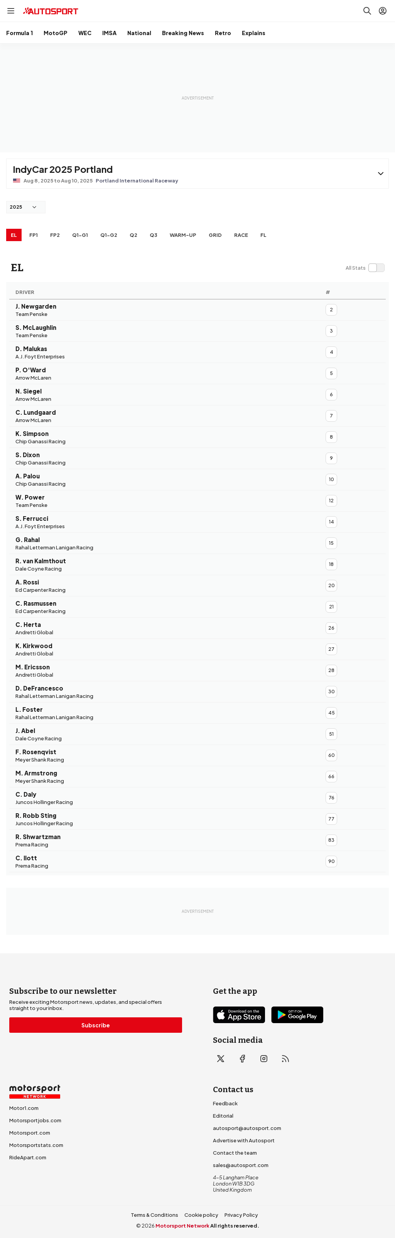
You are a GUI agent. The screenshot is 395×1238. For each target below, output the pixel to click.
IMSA (109, 32)
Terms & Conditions (154, 1215)
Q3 (153, 235)
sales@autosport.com (240, 1165)
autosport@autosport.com (247, 1128)
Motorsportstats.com (36, 1145)
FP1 (33, 235)
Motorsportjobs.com (35, 1120)
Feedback (225, 1103)
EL (14, 235)
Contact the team (235, 1153)
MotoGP (56, 32)
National (139, 32)
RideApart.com (27, 1157)
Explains (253, 32)
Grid (215, 235)
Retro (223, 32)
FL (263, 235)
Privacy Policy (241, 1215)
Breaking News (183, 32)
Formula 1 (19, 32)
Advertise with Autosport (244, 1140)
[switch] (365, 268)
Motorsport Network (182, 1226)
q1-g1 (80, 235)
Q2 (133, 235)
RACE (241, 235)
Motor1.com (24, 1108)
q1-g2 (108, 235)
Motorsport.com (29, 1133)
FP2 (55, 235)
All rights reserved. (234, 1226)
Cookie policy (201, 1215)
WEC (84, 32)
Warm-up (183, 235)
